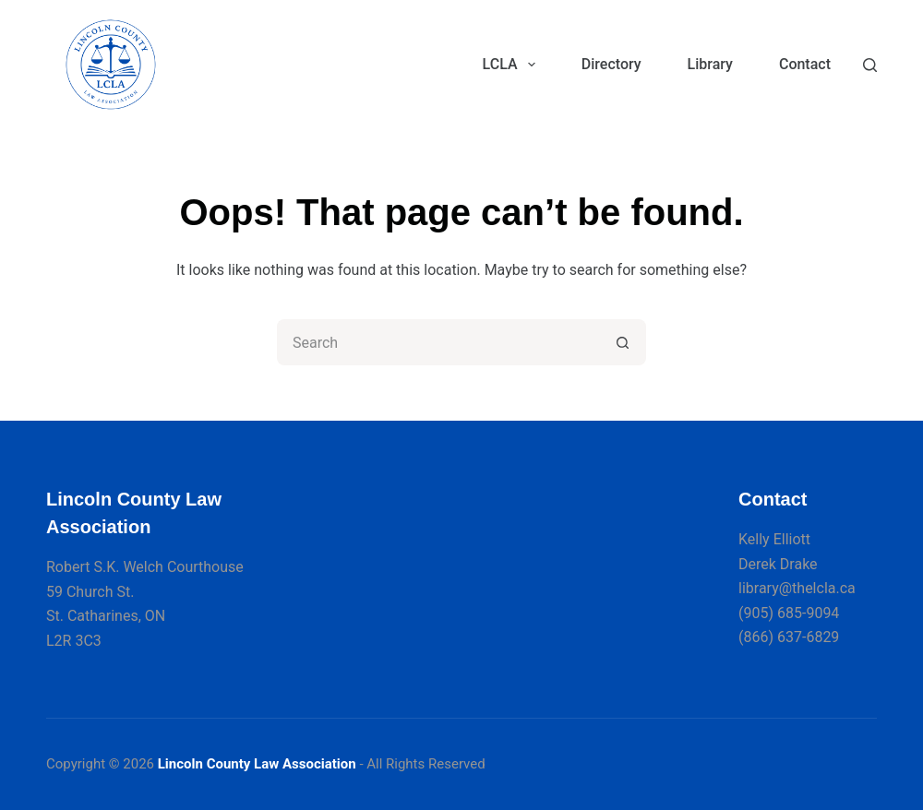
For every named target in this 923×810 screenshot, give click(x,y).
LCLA (513, 65)
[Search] (870, 65)
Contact (805, 64)
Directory (611, 64)
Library (710, 64)
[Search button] (623, 342)
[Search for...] (438, 342)
